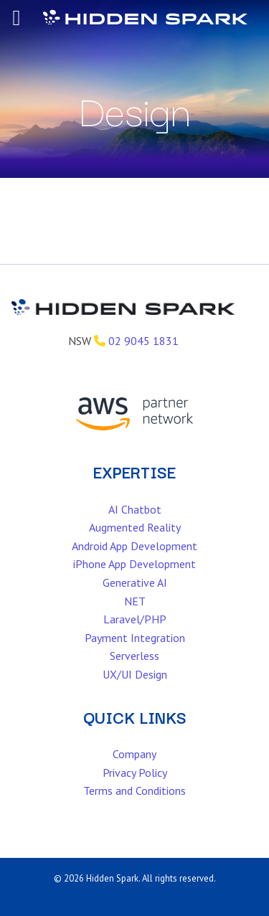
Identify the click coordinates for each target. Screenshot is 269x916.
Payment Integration (135, 638)
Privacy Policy (135, 772)
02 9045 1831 (143, 341)
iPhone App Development (134, 564)
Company (134, 754)
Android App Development (134, 546)
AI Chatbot (134, 509)
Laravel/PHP (134, 619)
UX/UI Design (135, 674)
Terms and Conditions (134, 790)
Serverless (134, 655)
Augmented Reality (135, 527)
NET (135, 601)
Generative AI (135, 582)
